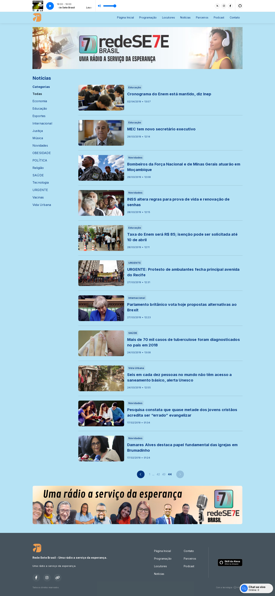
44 (170, 474)
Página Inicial (125, 17)
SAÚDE (38, 175)
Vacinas (38, 197)
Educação (39, 108)
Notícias (185, 17)
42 (158, 474)
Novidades (40, 145)
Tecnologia (40, 182)
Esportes (39, 116)
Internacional (42, 123)
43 (163, 474)
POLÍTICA (39, 160)
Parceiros (202, 17)
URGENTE (40, 190)
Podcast (219, 17)
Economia (39, 101)
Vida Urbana (41, 205)
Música (37, 138)
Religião (38, 168)
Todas (37, 94)
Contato (235, 17)
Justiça (37, 131)
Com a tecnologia (229, 587)
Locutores (168, 17)
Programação (148, 17)
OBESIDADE (41, 153)
